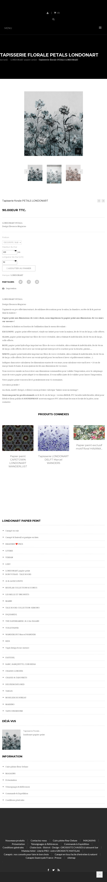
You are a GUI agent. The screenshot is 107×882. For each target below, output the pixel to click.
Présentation (11, 780)
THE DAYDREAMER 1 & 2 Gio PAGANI (22, 621)
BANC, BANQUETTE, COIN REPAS (20, 664)
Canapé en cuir (12, 531)
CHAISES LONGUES (14, 671)
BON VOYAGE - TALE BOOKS (18, 574)
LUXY (7, 564)
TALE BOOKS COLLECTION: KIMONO (22, 608)
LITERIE (9, 551)
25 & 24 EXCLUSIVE (14, 581)
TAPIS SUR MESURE (14, 711)
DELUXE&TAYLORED (15, 684)
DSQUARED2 (11, 614)
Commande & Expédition (16, 793)
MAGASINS (10, 773)
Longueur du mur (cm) (12, 257)
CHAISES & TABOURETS (16, 677)
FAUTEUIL (10, 657)
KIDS (7, 641)
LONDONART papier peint (17, 571)
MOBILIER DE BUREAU (15, 697)
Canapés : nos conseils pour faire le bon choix (26, 854)
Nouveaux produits (15, 840)
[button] (15, 250)
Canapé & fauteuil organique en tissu (21, 537)
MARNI (8, 601)
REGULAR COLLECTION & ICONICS (21, 588)
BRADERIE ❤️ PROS (14, 544)
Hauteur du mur (9, 247)
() (58, 12)
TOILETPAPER (11, 628)
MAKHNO (10, 704)
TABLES (9, 691)
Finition (5, 237)
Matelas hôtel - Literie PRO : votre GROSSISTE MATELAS (50, 850)
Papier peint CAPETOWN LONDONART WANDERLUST (18, 461)
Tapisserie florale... (32, 731)
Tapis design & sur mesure (17, 648)
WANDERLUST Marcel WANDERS (20, 634)
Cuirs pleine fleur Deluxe (16, 767)
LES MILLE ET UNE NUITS (17, 594)
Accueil (4, 60)
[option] (18, 449)
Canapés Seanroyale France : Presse (43, 857)
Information (12, 756)
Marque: (6, 275)
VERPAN (9, 557)
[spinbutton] (9, 252)
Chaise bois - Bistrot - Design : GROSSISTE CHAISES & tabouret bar (64, 847)
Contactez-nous (39, 840)
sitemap (71, 857)
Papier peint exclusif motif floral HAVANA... (89, 447)
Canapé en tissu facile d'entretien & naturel (76, 854)
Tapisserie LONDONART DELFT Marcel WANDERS (53, 459)
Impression (11, 288)
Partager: (8, 282)
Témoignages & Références (17, 787)
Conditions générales (14, 800)
